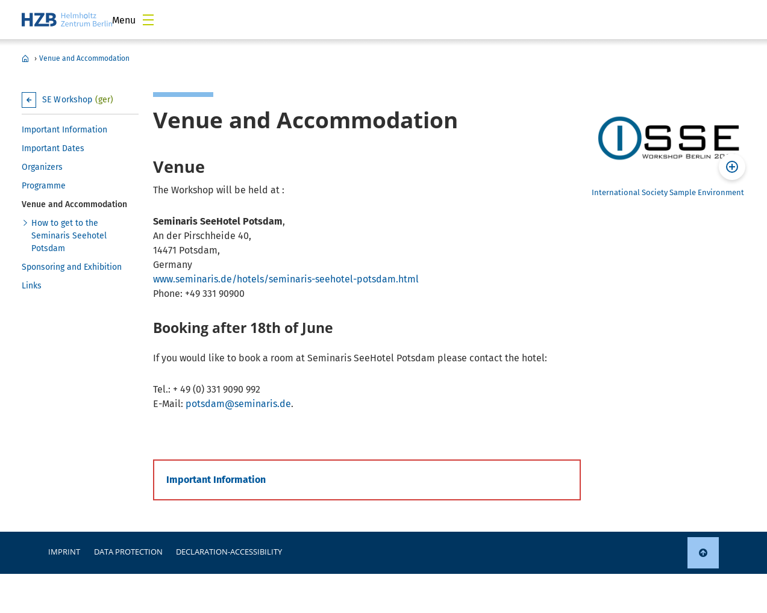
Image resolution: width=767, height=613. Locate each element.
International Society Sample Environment (668, 192)
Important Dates (53, 148)
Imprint (64, 551)
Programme (44, 186)
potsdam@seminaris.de (238, 403)
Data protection (128, 551)
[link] (703, 552)
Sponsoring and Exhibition (72, 267)
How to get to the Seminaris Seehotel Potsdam (69, 236)
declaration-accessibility (229, 551)
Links (32, 286)
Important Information (64, 130)
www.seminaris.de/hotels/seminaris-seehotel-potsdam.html (286, 279)
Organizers (42, 167)
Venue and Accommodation (84, 58)
